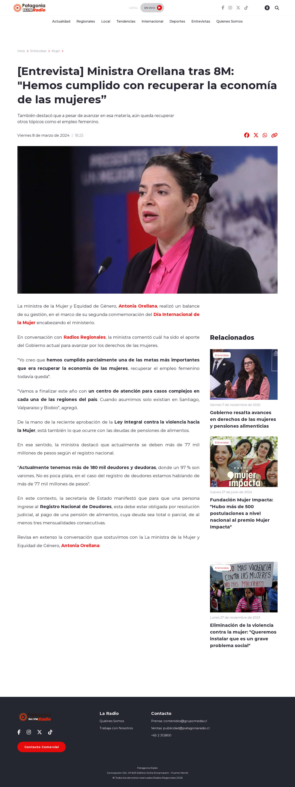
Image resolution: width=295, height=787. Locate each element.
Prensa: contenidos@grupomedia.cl (179, 720)
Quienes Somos (229, 21)
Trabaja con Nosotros (116, 728)
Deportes (177, 21)
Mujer (56, 51)
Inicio (21, 51)
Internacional (152, 21)
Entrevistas (200, 21)
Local (105, 21)
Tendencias (125, 21)
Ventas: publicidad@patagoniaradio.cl (180, 728)
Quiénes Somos (112, 720)
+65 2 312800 (161, 735)
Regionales (85, 21)
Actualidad (61, 21)
